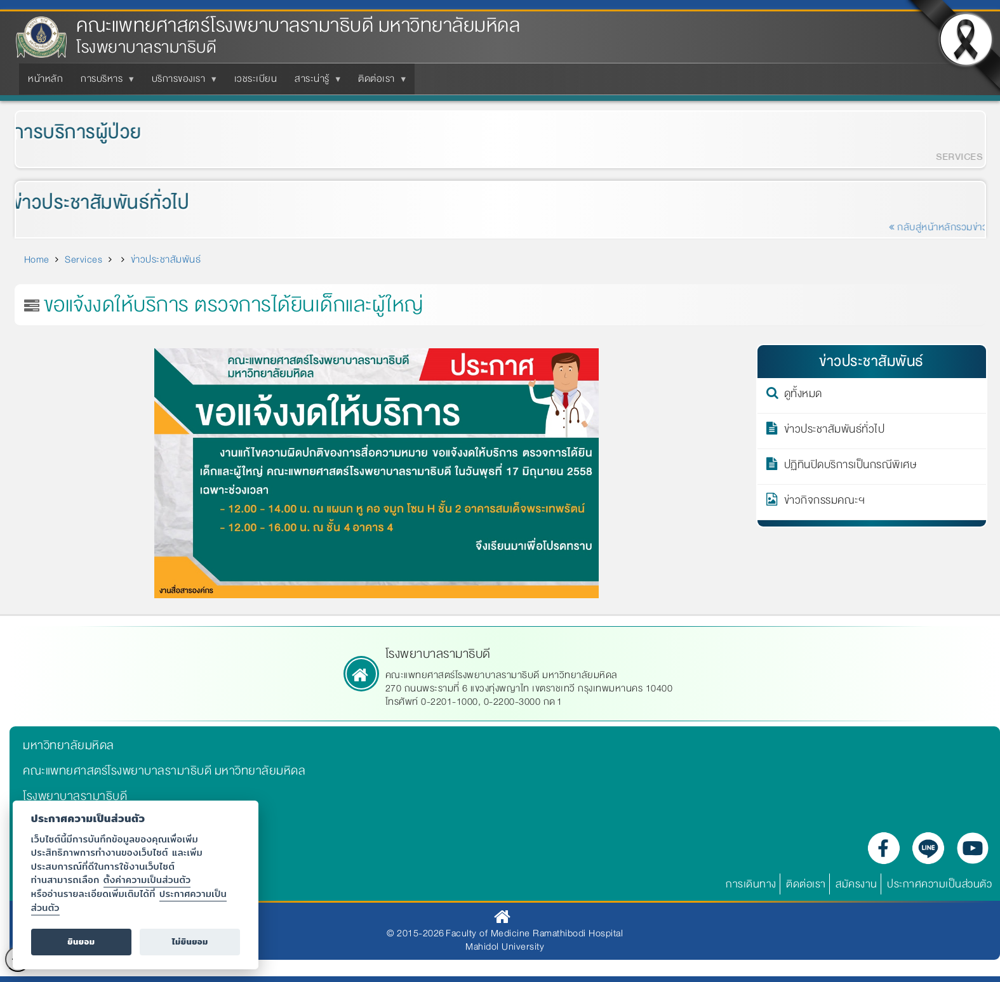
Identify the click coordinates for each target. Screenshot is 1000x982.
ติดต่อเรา (806, 884)
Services (83, 259)
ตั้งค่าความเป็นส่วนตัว (147, 879)
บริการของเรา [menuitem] (181, 82)
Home (37, 259)
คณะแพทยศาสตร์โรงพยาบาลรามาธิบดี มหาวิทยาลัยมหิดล (298, 25)
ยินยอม (81, 941)
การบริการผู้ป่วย (68, 132)
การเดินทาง (751, 884)
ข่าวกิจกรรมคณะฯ (824, 502)
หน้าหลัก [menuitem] (45, 78)
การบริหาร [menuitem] (104, 82)
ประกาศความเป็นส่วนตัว (939, 884)
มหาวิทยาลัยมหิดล (68, 745)
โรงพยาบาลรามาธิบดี (75, 796)
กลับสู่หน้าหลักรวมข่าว (946, 227)
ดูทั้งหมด (803, 395)
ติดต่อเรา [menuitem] (379, 82)
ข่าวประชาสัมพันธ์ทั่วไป (93, 203)
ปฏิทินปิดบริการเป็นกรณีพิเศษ (850, 466)
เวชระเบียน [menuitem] (255, 78)
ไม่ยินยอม (190, 941)
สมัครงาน (856, 884)
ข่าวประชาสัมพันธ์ (166, 259)
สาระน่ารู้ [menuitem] (314, 82)
